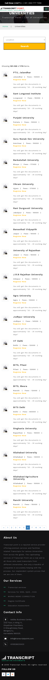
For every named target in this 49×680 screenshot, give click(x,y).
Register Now (19, 80)
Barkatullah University (26, 160)
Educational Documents (12, 10)
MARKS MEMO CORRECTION (21, 596)
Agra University (22, 295)
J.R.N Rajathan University (28, 274)
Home (5, 26)
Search (25, 46)
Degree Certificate (16, 601)
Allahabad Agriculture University (25, 477)
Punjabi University (23, 117)
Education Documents (13, 660)
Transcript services (17, 587)
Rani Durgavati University (28, 208)
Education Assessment (18, 606)
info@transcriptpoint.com (22, 638)
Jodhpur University (24, 317)
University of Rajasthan (26, 250)
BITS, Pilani (20, 365)
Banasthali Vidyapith (25, 229)
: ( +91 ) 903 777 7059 (24, 3)
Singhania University (25, 428)
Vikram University (23, 184)
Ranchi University (23, 500)
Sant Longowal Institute (27, 93)
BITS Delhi (19, 407)
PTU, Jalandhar (22, 72)
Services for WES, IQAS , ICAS (22, 592)
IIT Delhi (18, 341)
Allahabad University (25, 452)
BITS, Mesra (20, 386)
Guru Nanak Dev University (28, 139)
